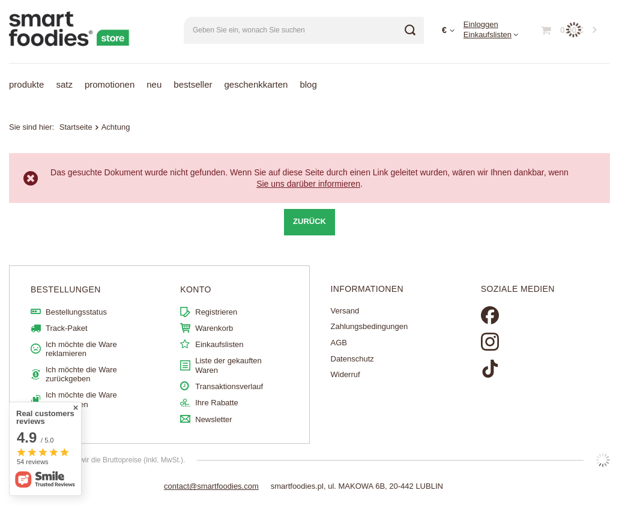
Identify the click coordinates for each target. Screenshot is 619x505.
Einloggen (480, 24)
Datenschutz (352, 358)
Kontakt (59, 420)
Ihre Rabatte (216, 402)
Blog (308, 84)
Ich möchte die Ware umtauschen (81, 399)
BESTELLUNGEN (66, 289)
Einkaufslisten (487, 34)
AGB (339, 342)
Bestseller (193, 84)
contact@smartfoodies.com (211, 486)
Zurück (309, 221)
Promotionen (109, 84)
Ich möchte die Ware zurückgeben (81, 374)
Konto (195, 289)
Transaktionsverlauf (229, 386)
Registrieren (216, 311)
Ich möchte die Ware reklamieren (81, 349)
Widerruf (345, 374)
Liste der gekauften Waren (228, 365)
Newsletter (213, 419)
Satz (64, 84)
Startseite (75, 127)
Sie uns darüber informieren (308, 184)
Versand (345, 310)
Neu (154, 84)
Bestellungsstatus (76, 311)
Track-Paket (67, 328)
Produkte (26, 84)
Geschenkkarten (256, 84)
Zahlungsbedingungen (369, 326)
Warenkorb (214, 328)
